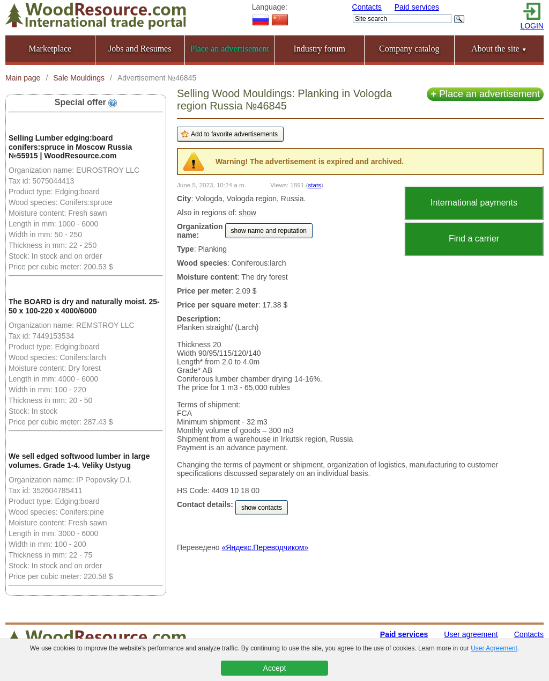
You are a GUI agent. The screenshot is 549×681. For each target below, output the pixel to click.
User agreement (471, 634)
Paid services (417, 7)
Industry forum (319, 48)
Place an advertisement (485, 94)
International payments (474, 202)
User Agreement (494, 648)
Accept (274, 668)
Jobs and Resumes (139, 48)
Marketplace (49, 48)
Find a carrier (474, 238)
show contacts (261, 507)
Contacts (367, 7)
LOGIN (532, 25)
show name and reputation (269, 231)
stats (314, 184)
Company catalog (409, 48)
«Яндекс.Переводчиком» (265, 547)
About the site (499, 48)
